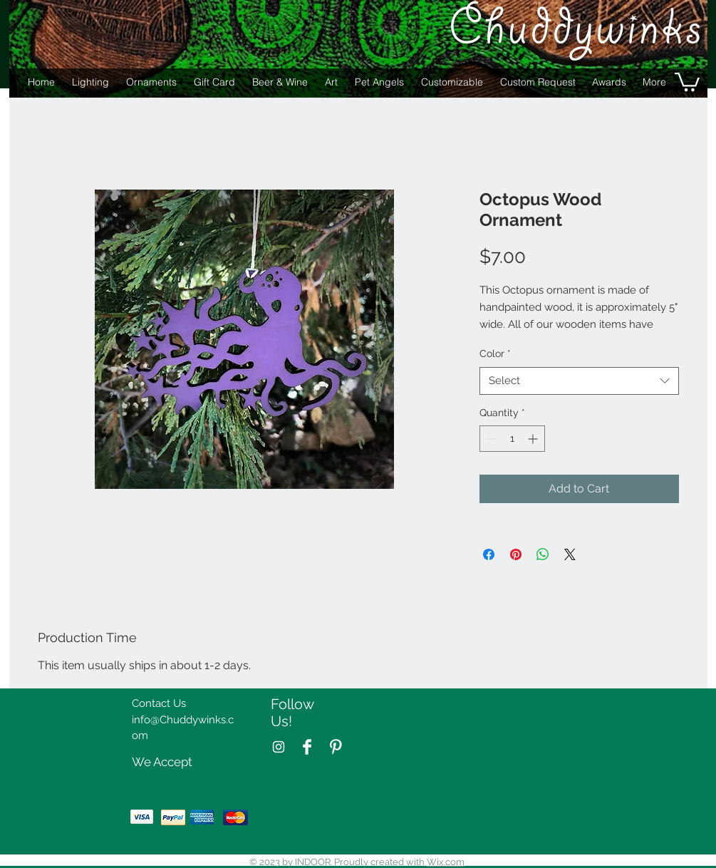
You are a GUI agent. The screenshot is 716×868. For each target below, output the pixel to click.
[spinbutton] (512, 438)
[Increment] (534, 438)
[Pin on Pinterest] (515, 554)
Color (495, 353)
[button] (687, 81)
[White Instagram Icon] (278, 747)
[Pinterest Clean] (335, 747)
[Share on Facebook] (488, 554)
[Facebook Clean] (307, 747)
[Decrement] (490, 438)
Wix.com (446, 862)
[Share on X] (569, 554)
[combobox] (579, 381)
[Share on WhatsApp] (542, 554)
